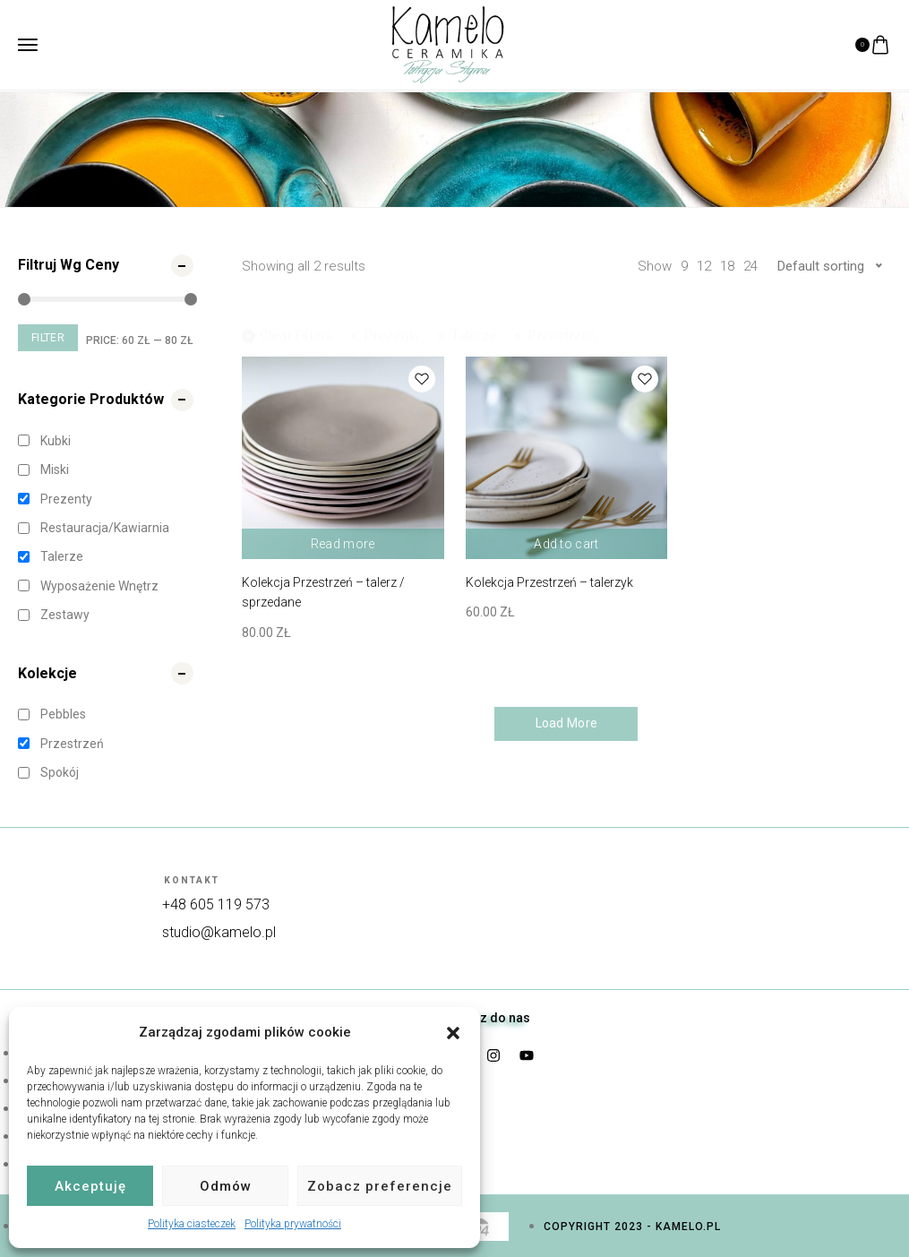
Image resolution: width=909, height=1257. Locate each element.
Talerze (61, 556)
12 (704, 266)
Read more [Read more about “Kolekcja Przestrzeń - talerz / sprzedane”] (343, 544)
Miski (54, 469)
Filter (47, 337)
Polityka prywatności (292, 1224)
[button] (453, 1033)
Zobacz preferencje (379, 1186)
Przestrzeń (72, 743)
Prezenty (66, 499)
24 (750, 266)
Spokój (59, 772)
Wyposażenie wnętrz (99, 586)
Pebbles (63, 714)
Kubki (55, 441)
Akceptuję (90, 1186)
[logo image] (447, 44)
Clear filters (288, 320)
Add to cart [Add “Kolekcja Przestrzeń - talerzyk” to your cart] (566, 544)
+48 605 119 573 (216, 904)
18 (727, 266)
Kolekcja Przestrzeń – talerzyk (549, 582)
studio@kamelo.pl (219, 932)
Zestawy (65, 614)
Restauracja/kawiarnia (104, 528)
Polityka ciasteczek (192, 1224)
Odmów (226, 1186)
